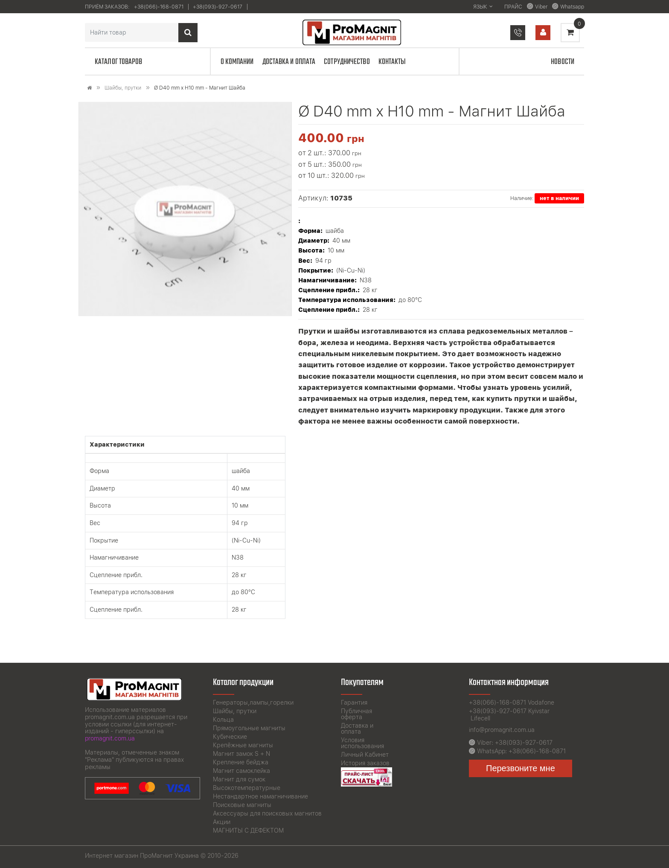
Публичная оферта (356, 714)
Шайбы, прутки (123, 88)
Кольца (223, 719)
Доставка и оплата (289, 62)
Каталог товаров (119, 62)
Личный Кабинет (365, 754)
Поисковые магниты (242, 804)
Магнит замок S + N (241, 753)
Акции (221, 822)
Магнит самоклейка (241, 770)
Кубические (230, 736)
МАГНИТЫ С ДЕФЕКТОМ (248, 830)
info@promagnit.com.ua (502, 729)
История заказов (365, 763)
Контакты (392, 62)
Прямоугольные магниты (249, 728)
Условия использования (362, 743)
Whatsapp (572, 7)
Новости (562, 62)
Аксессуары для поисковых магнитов (267, 813)
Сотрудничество (346, 62)
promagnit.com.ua (110, 738)
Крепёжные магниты (243, 745)
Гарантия (354, 702)
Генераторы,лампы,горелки (253, 702)
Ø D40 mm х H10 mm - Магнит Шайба (199, 88)
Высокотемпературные (246, 787)
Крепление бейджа (240, 762)
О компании (237, 62)
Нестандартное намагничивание (260, 796)
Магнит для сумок (239, 779)
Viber (541, 7)
